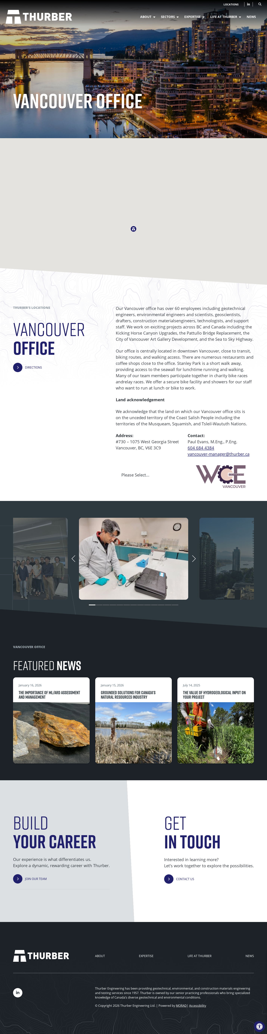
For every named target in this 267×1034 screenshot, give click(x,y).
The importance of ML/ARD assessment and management (49, 694)
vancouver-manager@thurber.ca (218, 454)
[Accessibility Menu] (259, 1026)
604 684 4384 (201, 448)
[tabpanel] (133, 559)
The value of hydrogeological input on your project (214, 694)
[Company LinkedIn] (248, 4)
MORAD (181, 1006)
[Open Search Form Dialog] (259, 3)
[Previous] (73, 558)
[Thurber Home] (41, 956)
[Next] (193, 558)
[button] (133, 229)
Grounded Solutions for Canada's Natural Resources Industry (128, 694)
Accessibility (197, 1006)
